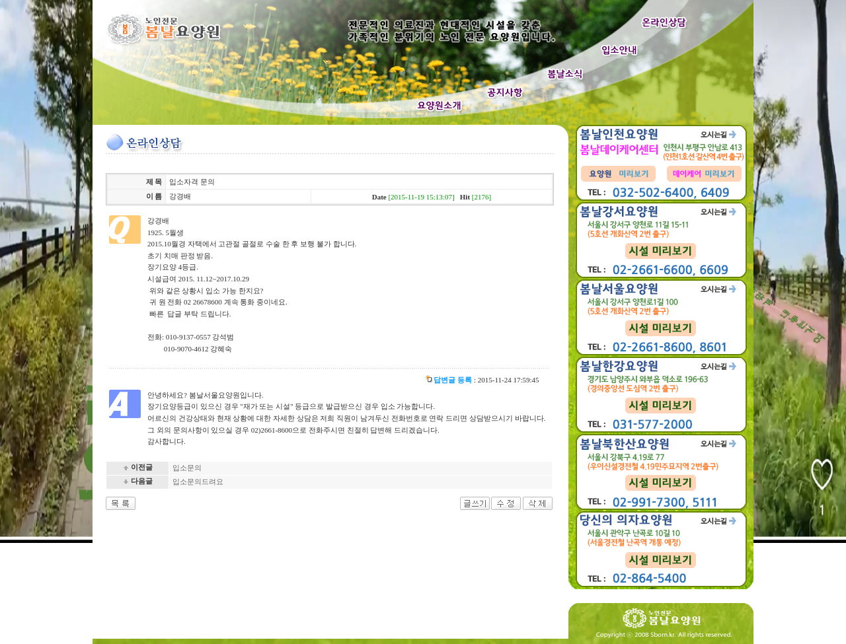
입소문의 (187, 468)
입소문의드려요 (198, 481)
